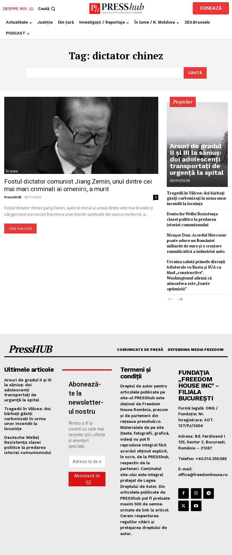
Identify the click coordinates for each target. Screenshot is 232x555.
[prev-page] (170, 290)
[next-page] (180, 290)
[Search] (195, 72)
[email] (87, 451)
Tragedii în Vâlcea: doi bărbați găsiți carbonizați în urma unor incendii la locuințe (195, 197)
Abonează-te (87, 469)
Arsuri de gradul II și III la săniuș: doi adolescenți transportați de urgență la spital (198, 163)
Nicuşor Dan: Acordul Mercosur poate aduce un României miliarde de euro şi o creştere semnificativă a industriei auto (195, 241)
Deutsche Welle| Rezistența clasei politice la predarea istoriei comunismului (197, 218)
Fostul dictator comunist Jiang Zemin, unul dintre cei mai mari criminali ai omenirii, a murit (78, 184)
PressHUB (12, 196)
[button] (47, 9)
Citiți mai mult (20, 228)
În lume (12, 170)
